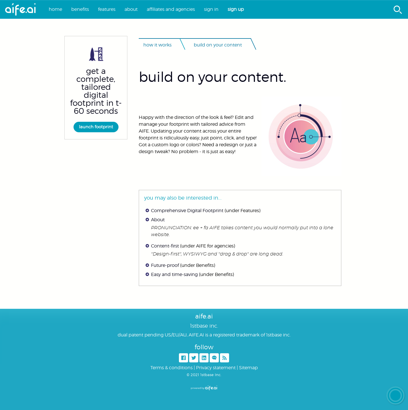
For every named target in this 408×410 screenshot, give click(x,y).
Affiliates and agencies (171, 9)
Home (55, 9)
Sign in (211, 9)
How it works (157, 45)
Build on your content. (212, 77)
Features (106, 9)
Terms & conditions (171, 367)
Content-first (165, 246)
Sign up (236, 9)
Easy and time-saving (174, 274)
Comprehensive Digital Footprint (187, 210)
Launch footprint (96, 126)
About (131, 9)
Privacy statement (216, 367)
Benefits (80, 9)
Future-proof (165, 265)
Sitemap (248, 367)
